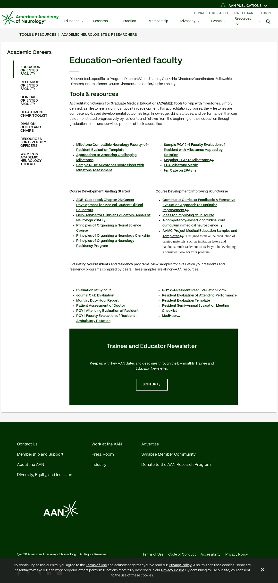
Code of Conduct (182, 554)
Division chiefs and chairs (30, 127)
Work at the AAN (107, 444)
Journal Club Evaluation (95, 295)
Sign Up (149, 384)
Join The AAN (243, 13)
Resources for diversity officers (33, 142)
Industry (99, 465)
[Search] (268, 22)
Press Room (103, 454)
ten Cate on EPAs (178, 170)
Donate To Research (211, 13)
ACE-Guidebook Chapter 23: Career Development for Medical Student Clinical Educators (109, 205)
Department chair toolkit (33, 114)
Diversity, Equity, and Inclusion (44, 475)
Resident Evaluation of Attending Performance (199, 295)
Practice (129, 21)
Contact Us (27, 444)
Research (100, 21)
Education (71, 21)
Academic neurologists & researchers (99, 34)
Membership (158, 21)
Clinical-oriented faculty (29, 101)
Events (216, 21)
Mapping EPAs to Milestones (187, 160)
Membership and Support (40, 454)
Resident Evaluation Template (186, 300)
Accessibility (210, 554)
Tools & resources (37, 34)
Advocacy (187, 21)
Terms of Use (96, 565)
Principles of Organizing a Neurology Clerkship (113, 235)
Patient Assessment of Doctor (100, 305)
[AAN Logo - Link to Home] (30, 18)
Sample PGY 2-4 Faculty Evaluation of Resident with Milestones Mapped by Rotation (194, 150)
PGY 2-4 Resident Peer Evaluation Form (194, 290)
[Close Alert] (263, 570)
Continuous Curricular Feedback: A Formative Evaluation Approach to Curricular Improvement (198, 205)
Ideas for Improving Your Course (188, 215)
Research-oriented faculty (30, 85)
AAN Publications (241, 6)
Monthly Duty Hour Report (97, 300)
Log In (266, 13)
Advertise (150, 444)
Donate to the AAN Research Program (176, 465)
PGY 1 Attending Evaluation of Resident (107, 311)
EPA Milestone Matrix (181, 165)
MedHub (169, 316)
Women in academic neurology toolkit (31, 159)
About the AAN (30, 465)
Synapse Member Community (168, 454)
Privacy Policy (180, 565)
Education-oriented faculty (31, 70)
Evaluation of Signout (93, 290)
